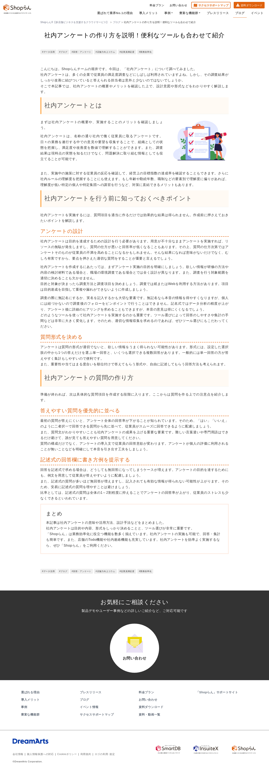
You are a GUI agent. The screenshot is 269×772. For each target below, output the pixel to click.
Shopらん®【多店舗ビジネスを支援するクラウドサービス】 (74, 22)
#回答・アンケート (81, 52)
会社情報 (18, 754)
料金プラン (157, 5)
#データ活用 (48, 52)
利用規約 (85, 754)
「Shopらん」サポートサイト (217, 692)
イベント (257, 13)
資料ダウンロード (251, 5)
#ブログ (63, 52)
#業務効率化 (145, 52)
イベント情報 (89, 707)
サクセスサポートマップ (213, 5)
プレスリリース (218, 13)
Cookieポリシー (67, 754)
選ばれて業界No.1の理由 (115, 13)
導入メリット (148, 13)
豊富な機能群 (189, 13)
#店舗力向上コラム (105, 52)
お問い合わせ (178, 5)
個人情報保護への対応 (40, 754)
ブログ (240, 13)
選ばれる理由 (30, 692)
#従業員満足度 (127, 52)
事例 (168, 13)
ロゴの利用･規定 (105, 754)
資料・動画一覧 (149, 714)
